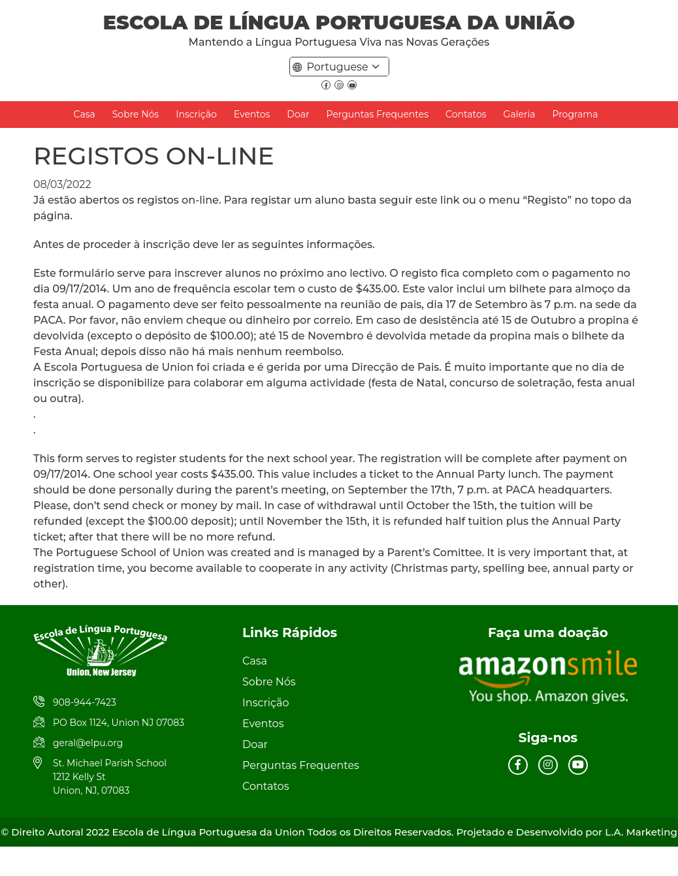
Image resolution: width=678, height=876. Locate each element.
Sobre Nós (135, 114)
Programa (575, 114)
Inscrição (196, 114)
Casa (84, 114)
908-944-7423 (84, 702)
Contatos (466, 114)
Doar (298, 114)
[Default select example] (346, 66)
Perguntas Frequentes (378, 114)
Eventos (252, 114)
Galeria (520, 114)
